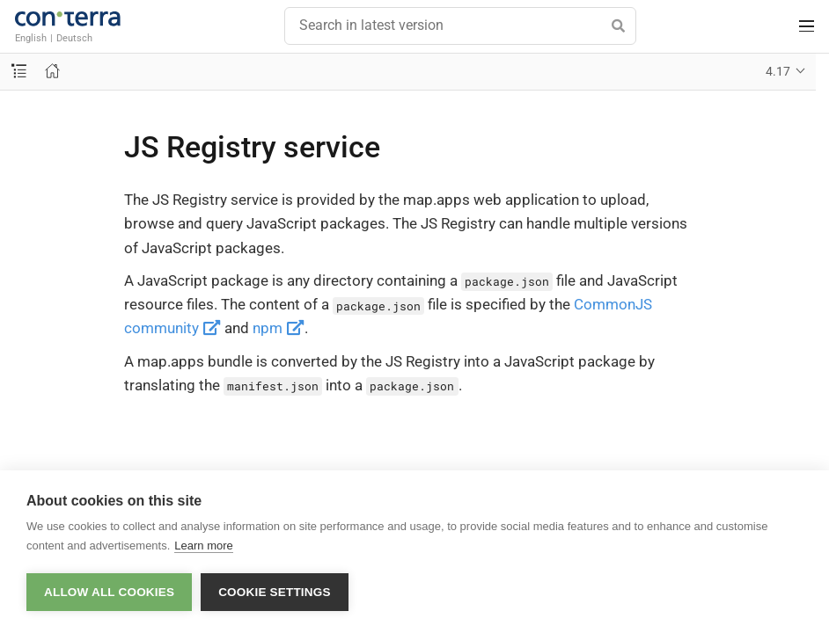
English (31, 38)
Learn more (203, 545)
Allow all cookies (109, 592)
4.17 (778, 71)
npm (278, 328)
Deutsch (74, 38)
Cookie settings (274, 592)
